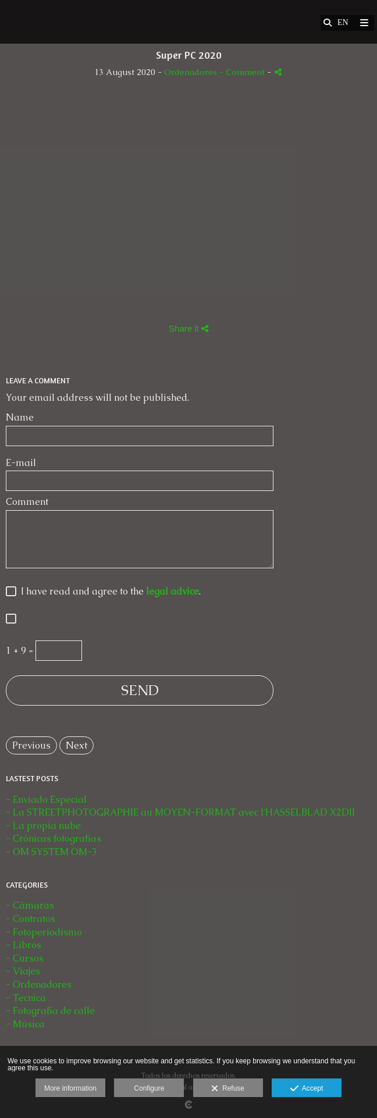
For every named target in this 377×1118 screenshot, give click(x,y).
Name (20, 417)
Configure (149, 1088)
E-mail (21, 463)
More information (70, 1088)
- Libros (23, 945)
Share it (188, 328)
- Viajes (23, 971)
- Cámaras (30, 905)
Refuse (227, 1089)
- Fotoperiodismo (44, 932)
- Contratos (30, 919)
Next (76, 745)
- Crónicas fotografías (53, 838)
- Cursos (25, 958)
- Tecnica (26, 998)
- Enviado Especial (46, 799)
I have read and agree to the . (108, 591)
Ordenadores (191, 72)
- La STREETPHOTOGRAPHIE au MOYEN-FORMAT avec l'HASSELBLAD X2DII (180, 812)
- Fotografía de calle (50, 1011)
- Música (25, 1024)
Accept (306, 1089)
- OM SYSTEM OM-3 (51, 852)
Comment (27, 502)
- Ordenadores (39, 984)
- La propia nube (43, 826)
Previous (31, 745)
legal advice (172, 591)
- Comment (243, 72)
